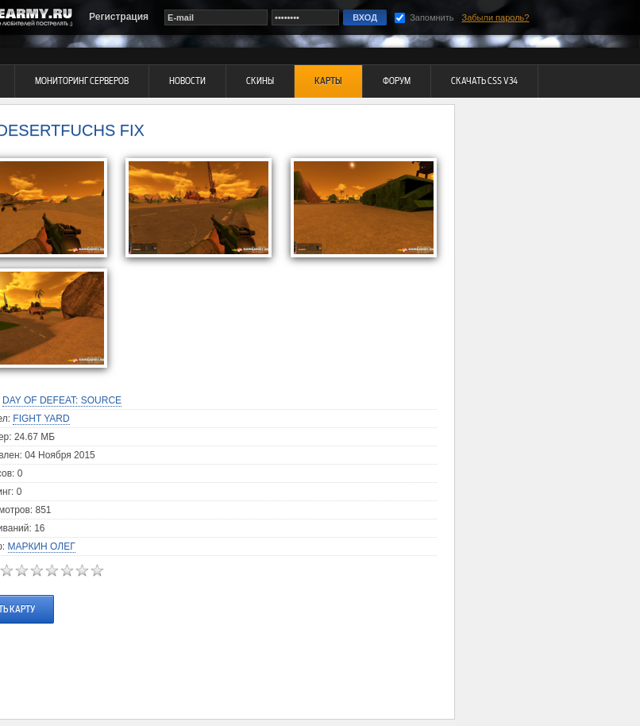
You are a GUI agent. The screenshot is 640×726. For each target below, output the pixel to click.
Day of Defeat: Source (61, 400)
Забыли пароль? (496, 17)
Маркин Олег (41, 546)
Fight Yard (41, 418)
